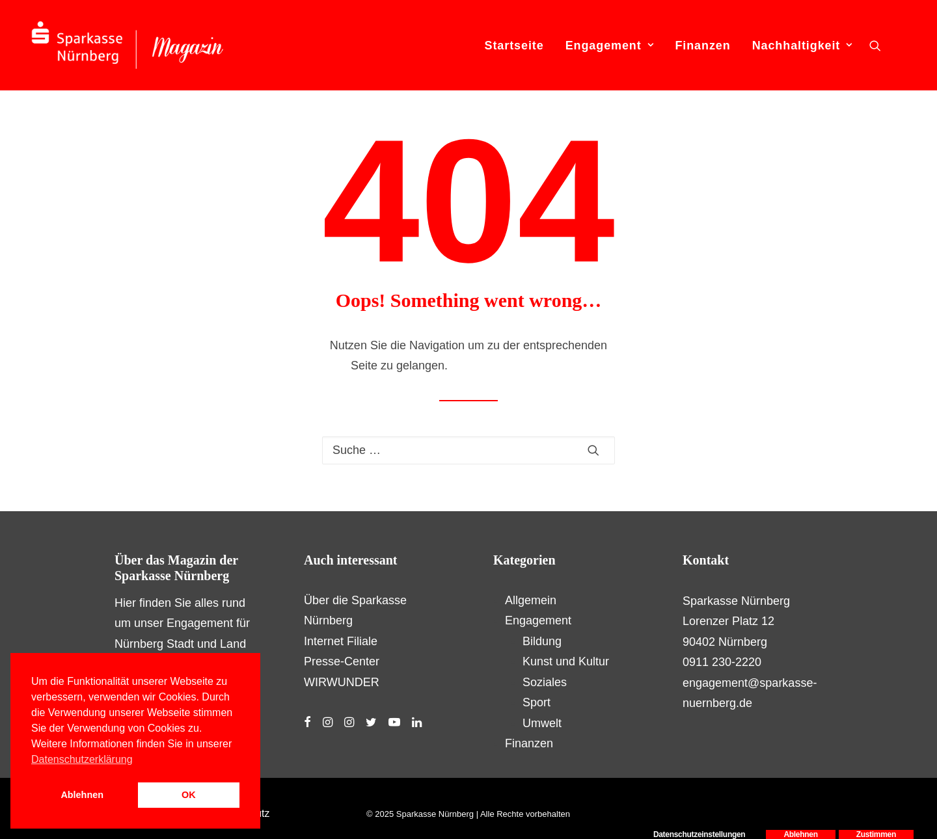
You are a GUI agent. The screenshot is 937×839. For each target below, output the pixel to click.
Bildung (542, 641)
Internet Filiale (340, 641)
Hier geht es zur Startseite (518, 365)
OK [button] (189, 795)
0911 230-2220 (722, 662)
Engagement (609, 45)
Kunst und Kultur (566, 661)
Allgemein (530, 600)
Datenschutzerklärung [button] (82, 759)
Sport (536, 702)
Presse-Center (341, 661)
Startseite (514, 45)
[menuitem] (514, 45)
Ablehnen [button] (82, 795)
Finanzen (702, 45)
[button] (875, 45)
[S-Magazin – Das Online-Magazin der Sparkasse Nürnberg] (127, 45)
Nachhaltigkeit (802, 45)
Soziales (545, 682)
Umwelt (542, 723)
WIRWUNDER (341, 682)
